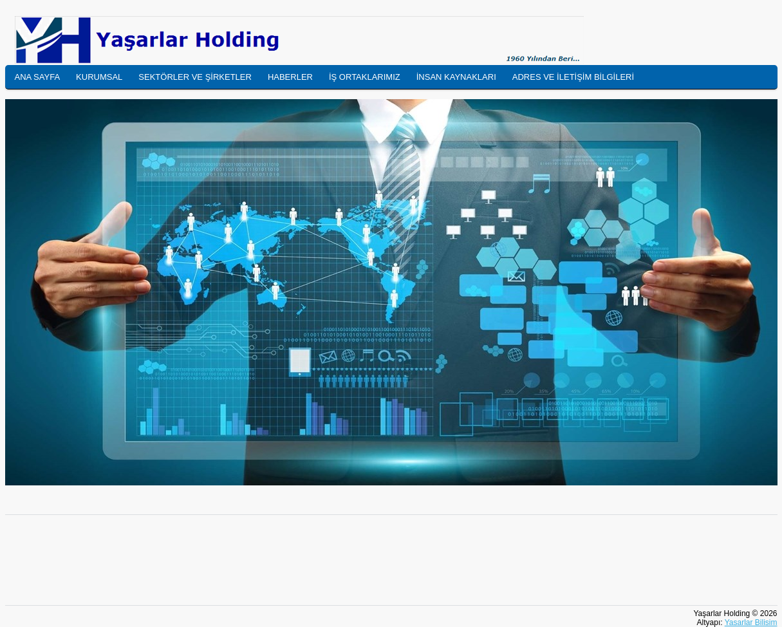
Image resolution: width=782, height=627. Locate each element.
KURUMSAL (99, 77)
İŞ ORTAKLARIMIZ (364, 77)
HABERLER (290, 77)
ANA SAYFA (38, 77)
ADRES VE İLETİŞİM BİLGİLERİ (573, 77)
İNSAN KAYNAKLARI (456, 77)
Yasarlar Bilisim (751, 622)
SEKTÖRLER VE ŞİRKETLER (195, 77)
